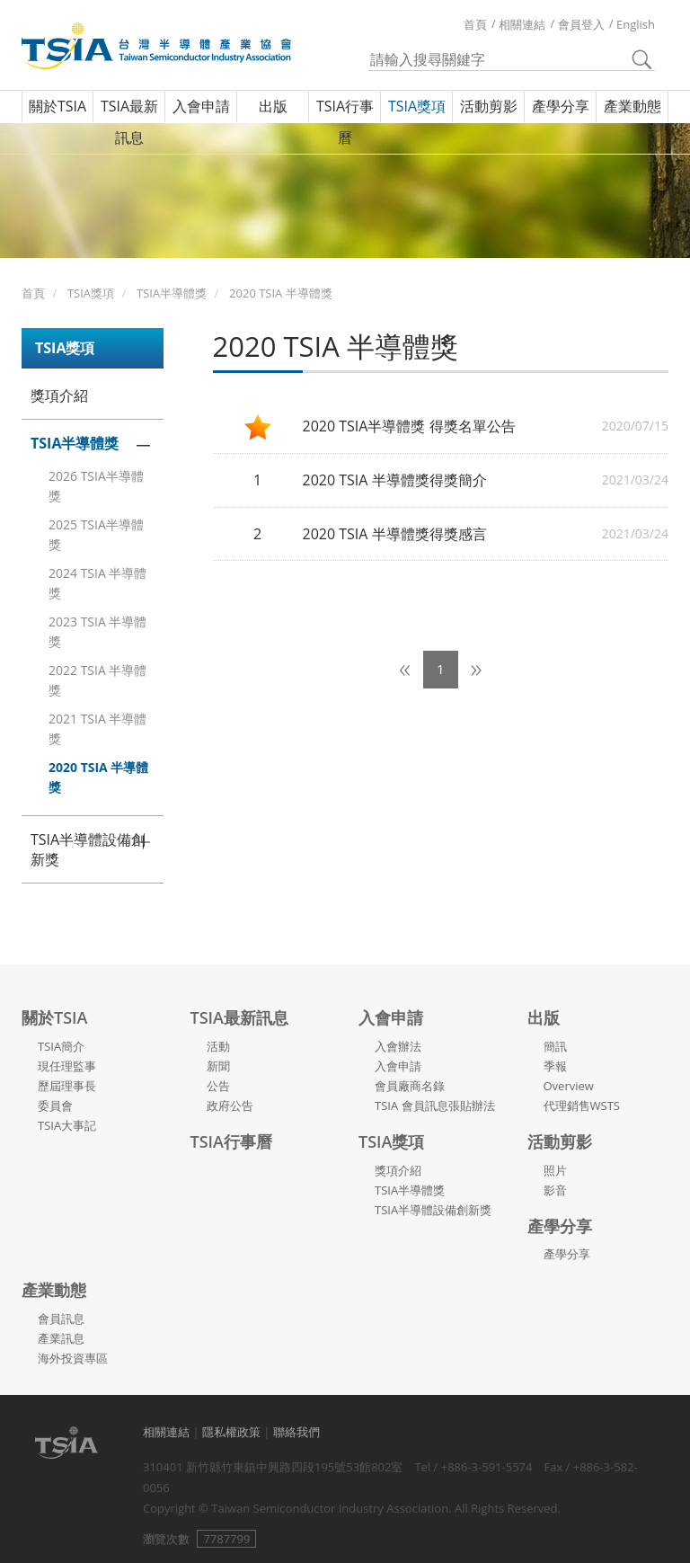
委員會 (55, 1105)
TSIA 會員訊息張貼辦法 (435, 1105)
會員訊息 (61, 1318)
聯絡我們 (296, 1432)
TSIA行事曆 (345, 121)
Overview (569, 1086)
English (635, 24)
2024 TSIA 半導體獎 (97, 582)
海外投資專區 (73, 1358)
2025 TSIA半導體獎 (96, 534)
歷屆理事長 (67, 1086)
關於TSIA (57, 106)
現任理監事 (67, 1066)
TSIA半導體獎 (172, 293)
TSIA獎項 (417, 106)
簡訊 (555, 1046)
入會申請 (201, 106)
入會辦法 (398, 1046)
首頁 (475, 24)
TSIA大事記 (67, 1125)
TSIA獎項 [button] (64, 348)
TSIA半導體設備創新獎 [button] (88, 849)
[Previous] (404, 673)
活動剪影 (489, 106)
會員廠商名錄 (410, 1086)
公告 (218, 1086)
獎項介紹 (59, 395)
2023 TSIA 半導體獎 (97, 631)
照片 (555, 1170)
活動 (218, 1046)
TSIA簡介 (61, 1046)
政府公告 (230, 1105)
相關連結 (522, 24)
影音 (555, 1190)
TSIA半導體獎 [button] (75, 443)
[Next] (476, 673)
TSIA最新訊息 (129, 121)
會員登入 (581, 24)
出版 (273, 106)
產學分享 (560, 106)
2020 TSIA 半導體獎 (280, 293)
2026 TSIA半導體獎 (96, 485)
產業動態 (632, 106)
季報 (555, 1066)
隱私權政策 (231, 1432)
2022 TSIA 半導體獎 (97, 680)
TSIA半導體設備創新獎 (433, 1210)
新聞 (218, 1066)
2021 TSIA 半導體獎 (97, 728)
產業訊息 (61, 1338)
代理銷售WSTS (582, 1105)
